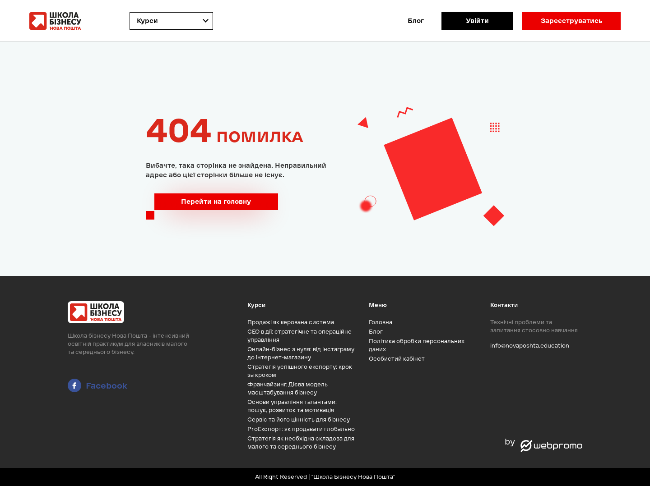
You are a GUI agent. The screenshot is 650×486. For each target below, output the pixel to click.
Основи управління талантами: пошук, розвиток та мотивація (292, 406)
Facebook (97, 385)
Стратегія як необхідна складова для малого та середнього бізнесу (300, 442)
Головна (380, 322)
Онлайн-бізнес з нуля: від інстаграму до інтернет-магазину (300, 353)
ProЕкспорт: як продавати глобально (301, 429)
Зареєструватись (571, 20)
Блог (416, 20)
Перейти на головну (216, 201)
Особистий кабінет (397, 358)
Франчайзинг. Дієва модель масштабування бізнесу (287, 388)
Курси (147, 20)
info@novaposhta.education (529, 345)
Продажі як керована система (290, 322)
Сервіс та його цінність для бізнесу (298, 419)
